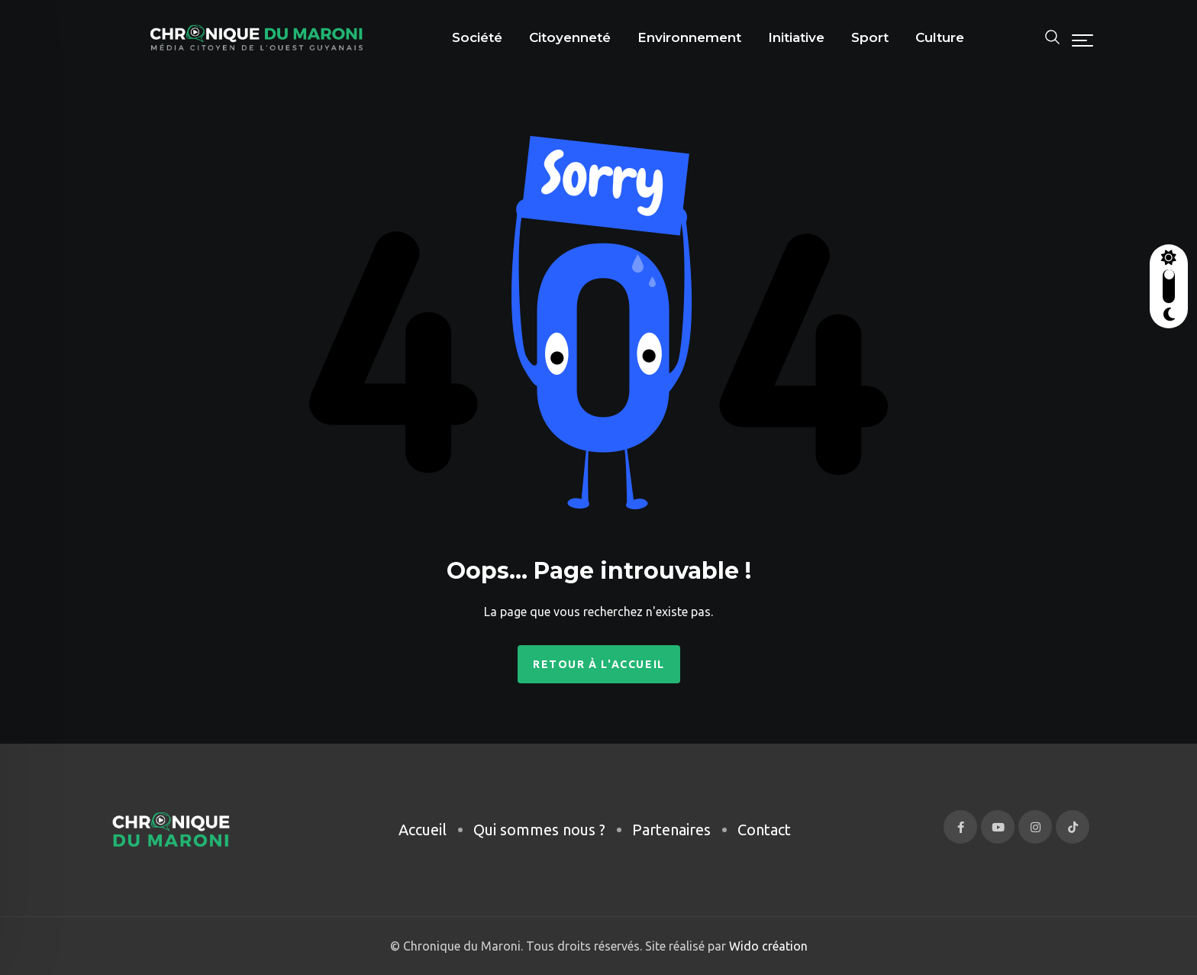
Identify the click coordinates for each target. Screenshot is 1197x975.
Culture (939, 37)
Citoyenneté (570, 37)
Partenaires (671, 829)
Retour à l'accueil (599, 664)
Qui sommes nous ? (539, 829)
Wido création (767, 946)
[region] (198, 845)
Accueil (422, 829)
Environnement (689, 37)
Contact (764, 829)
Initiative (796, 37)
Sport (870, 37)
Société (477, 37)
